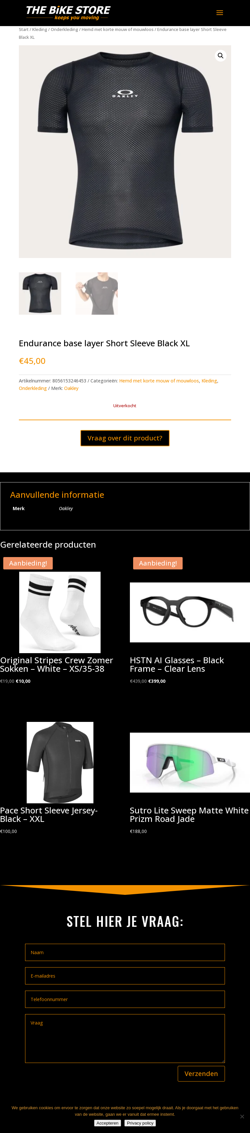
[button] (221, 56)
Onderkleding (64, 29)
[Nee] (242, 1116)
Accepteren (107, 1123)
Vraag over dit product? (125, 438)
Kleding (39, 29)
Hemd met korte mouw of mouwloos (118, 29)
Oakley (71, 388)
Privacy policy (140, 1123)
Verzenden (201, 1073)
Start (24, 29)
